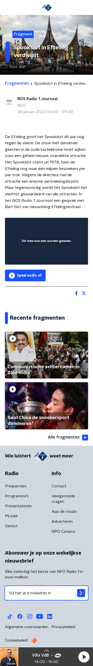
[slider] (46, 256)
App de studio (64, 512)
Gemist (11, 526)
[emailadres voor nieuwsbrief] (46, 593)
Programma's (17, 496)
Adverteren (62, 521)
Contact (59, 486)
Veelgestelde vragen (63, 499)
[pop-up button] (61, 225)
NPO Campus (63, 531)
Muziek (11, 516)
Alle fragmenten (68, 438)
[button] (84, 657)
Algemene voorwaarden (26, 627)
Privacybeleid (63, 627)
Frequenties (16, 486)
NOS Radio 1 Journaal (37, 99)
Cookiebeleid (16, 640)
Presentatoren (18, 506)
